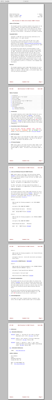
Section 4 (29, 195)
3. (11, 98)
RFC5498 (29, 211)
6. (11, 102)
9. (11, 106)
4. (11, 99)
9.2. (13, 108)
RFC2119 (38, 131)
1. (11, 95)
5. (11, 100)
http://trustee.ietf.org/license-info (33, 43)
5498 (20, 15)
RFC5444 (30, 115)
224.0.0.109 (14, 261)
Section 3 (13, 195)
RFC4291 (13, 175)
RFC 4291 (24, 339)
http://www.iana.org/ (20, 350)
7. (11, 103)
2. (11, 96)
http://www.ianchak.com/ (19, 363)
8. (11, 104)
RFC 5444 (22, 345)
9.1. (13, 107)
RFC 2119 (34, 131)
